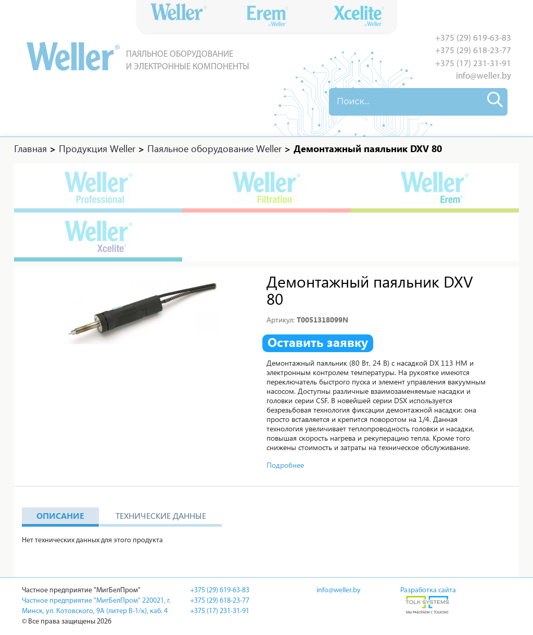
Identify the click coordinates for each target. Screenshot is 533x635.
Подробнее (285, 465)
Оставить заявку (318, 342)
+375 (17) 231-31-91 (473, 63)
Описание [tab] (60, 515)
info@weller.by (483, 76)
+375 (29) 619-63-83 (473, 38)
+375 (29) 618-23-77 (473, 50)
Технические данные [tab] (161, 515)
